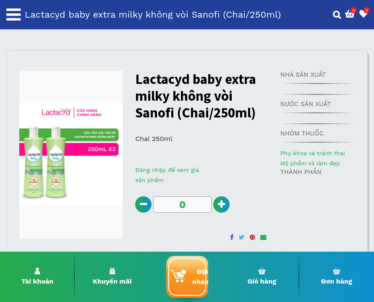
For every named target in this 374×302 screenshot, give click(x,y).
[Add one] (221, 204)
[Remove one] (143, 204)
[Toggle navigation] (13, 14)
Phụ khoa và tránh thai (312, 153)
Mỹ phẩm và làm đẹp (310, 163)
